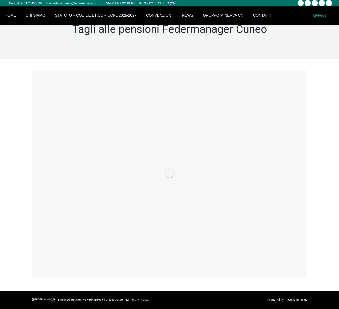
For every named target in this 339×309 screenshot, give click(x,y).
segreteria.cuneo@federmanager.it (72, 3)
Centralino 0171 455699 (25, 3)
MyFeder (320, 15)
